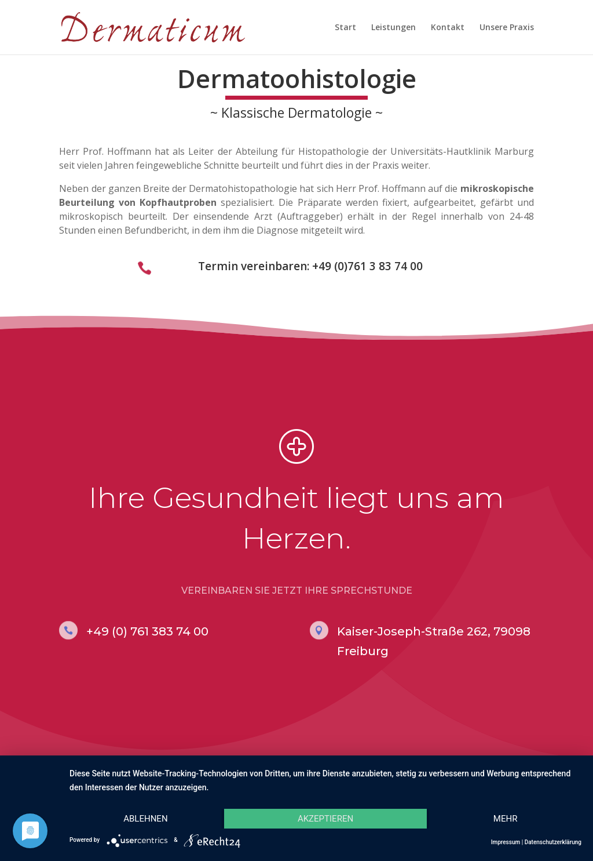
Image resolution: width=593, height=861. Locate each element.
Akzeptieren (325, 818)
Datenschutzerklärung (553, 842)
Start (345, 27)
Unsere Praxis (506, 27)
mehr (505, 818)
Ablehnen (145, 818)
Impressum (506, 842)
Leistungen (393, 27)
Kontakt (447, 27)
